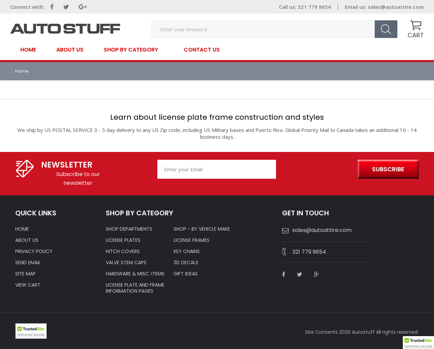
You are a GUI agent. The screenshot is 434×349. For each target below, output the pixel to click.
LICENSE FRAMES (192, 240)
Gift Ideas (186, 274)
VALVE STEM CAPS (126, 262)
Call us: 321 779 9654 (305, 6)
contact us (202, 49)
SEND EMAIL (28, 262)
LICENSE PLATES (123, 240)
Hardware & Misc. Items (135, 274)
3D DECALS (186, 262)
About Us (69, 49)
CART (416, 35)
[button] (418, 342)
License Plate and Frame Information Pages (135, 288)
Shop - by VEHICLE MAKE (202, 229)
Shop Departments (129, 229)
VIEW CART (27, 285)
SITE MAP (25, 274)
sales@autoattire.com (396, 6)
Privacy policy (34, 251)
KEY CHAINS (187, 251)
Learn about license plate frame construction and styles (217, 117)
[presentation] (316, 169)
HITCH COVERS (123, 251)
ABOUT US (26, 240)
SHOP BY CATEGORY (131, 49)
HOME (22, 229)
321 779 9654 (309, 252)
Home (28, 49)
